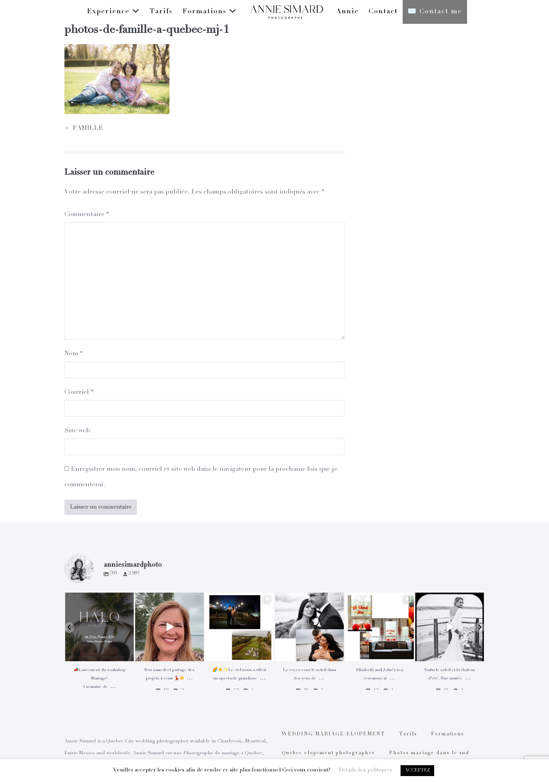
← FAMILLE (83, 128)
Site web (77, 431)
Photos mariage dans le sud (429, 753)
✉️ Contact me (435, 11)
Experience (113, 11)
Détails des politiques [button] (365, 770)
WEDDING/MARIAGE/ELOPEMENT (333, 734)
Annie (347, 11)
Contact (383, 11)
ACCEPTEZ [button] (417, 770)
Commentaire (86, 214)
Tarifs (161, 11)
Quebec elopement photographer (328, 753)
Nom (73, 354)
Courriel (78, 392)
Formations (209, 11)
